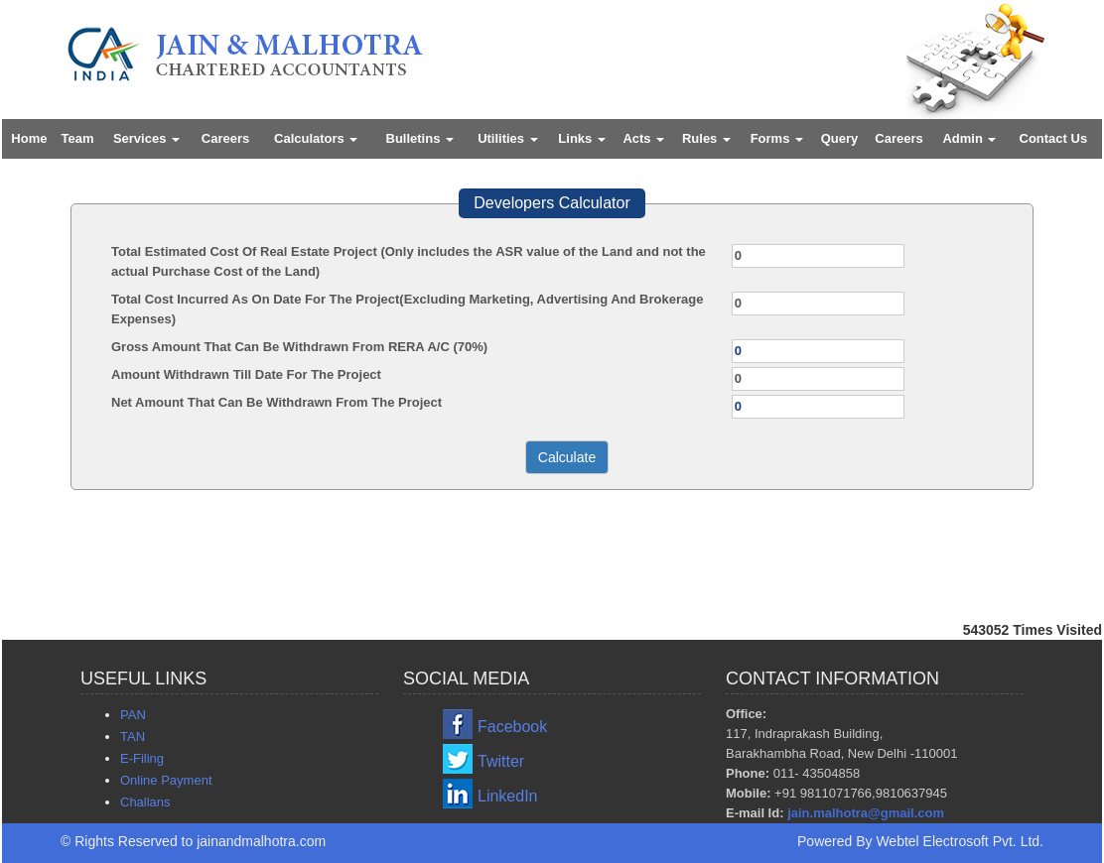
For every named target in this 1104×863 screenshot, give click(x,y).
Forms (777, 138)
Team (78, 138)
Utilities (508, 138)
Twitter (501, 761)
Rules (706, 138)
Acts (643, 138)
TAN (132, 736)
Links (582, 138)
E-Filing (142, 758)
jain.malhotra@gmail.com (865, 812)
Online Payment (166, 780)
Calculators (315, 138)
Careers (225, 138)
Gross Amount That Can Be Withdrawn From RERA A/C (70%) (299, 346)
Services (146, 138)
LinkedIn (508, 796)
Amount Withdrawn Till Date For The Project (246, 374)
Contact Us (1054, 138)
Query (840, 138)
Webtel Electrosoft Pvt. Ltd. (959, 841)
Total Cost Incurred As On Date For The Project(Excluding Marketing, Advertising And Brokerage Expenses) (407, 309)
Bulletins (420, 138)
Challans (145, 802)
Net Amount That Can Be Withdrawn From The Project (276, 402)
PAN (133, 714)
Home (29, 138)
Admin (969, 138)
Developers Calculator (551, 202)
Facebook (512, 726)
